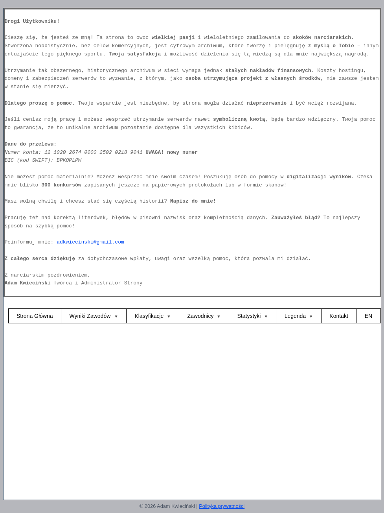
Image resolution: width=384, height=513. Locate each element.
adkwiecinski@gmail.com (90, 242)
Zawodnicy (200, 316)
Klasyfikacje (149, 316)
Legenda (295, 316)
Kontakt (338, 316)
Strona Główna (35, 316)
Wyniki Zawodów (90, 316)
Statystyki (249, 316)
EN (368, 316)
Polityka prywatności (221, 506)
